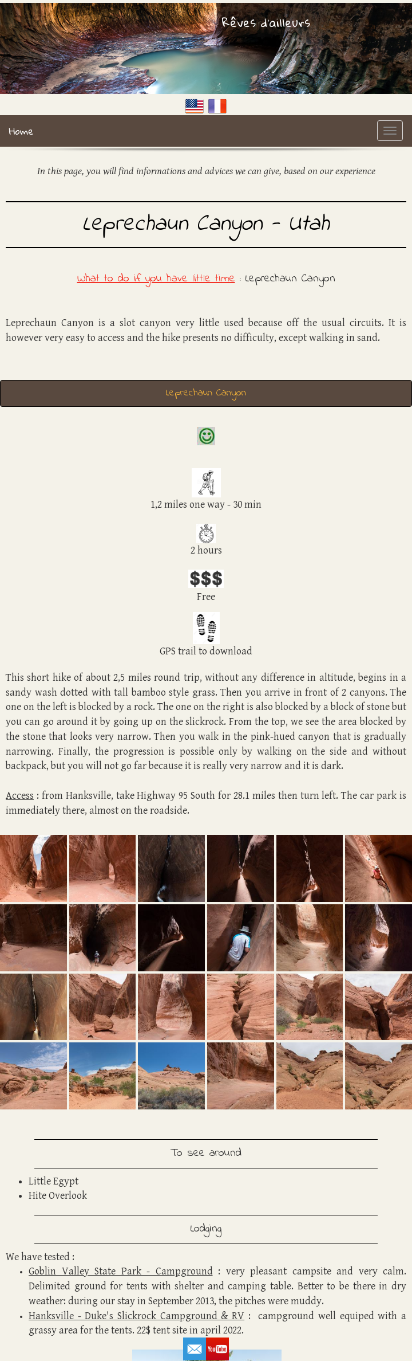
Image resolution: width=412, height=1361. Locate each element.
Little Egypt (53, 1181)
